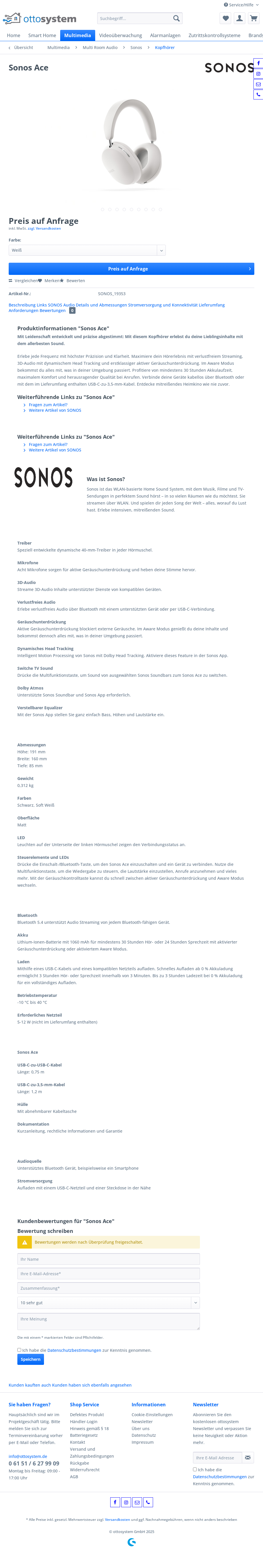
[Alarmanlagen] (165, 35)
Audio (69, 305)
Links (42, 305)
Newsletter (142, 1421)
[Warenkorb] (254, 18)
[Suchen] (176, 18)
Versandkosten (117, 1519)
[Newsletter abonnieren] (248, 1457)
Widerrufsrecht (85, 1469)
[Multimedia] (77, 35)
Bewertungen (58, 310)
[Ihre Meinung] (108, 1321)
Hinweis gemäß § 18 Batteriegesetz (89, 1432)
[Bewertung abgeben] (108, 1303)
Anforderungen (24, 310)
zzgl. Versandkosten (44, 228)
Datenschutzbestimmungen (74, 1350)
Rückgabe (79, 1463)
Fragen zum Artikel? (45, 404)
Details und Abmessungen (102, 305)
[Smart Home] (42, 35)
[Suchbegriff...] (140, 18)
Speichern (31, 1359)
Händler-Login (84, 1421)
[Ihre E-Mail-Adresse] (108, 1273)
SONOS (55, 305)
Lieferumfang (212, 305)
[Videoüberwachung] (120, 35)
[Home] (13, 35)
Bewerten (72, 280)
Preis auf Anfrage (179, 268)
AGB (74, 1476)
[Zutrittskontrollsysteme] (214, 35)
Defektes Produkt (87, 1414)
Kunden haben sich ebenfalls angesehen (92, 1385)
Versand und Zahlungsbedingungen (92, 1452)
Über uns (141, 1428)
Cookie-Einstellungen (152, 1414)
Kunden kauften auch (30, 1385)
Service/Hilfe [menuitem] (239, 5)
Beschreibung (22, 305)
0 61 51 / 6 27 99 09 (34, 1463)
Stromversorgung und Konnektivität (163, 305)
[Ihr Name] (108, 1259)
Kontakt (77, 1442)
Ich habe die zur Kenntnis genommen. (87, 1350)
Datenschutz (144, 1435)
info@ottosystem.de (28, 1456)
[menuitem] (140, 21)
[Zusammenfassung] (108, 1288)
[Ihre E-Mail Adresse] (217, 1457)
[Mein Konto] (239, 18)
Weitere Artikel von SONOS (52, 410)
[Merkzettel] (225, 18)
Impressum (143, 1442)
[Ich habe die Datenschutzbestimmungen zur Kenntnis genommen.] (19, 1350)
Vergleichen (23, 280)
